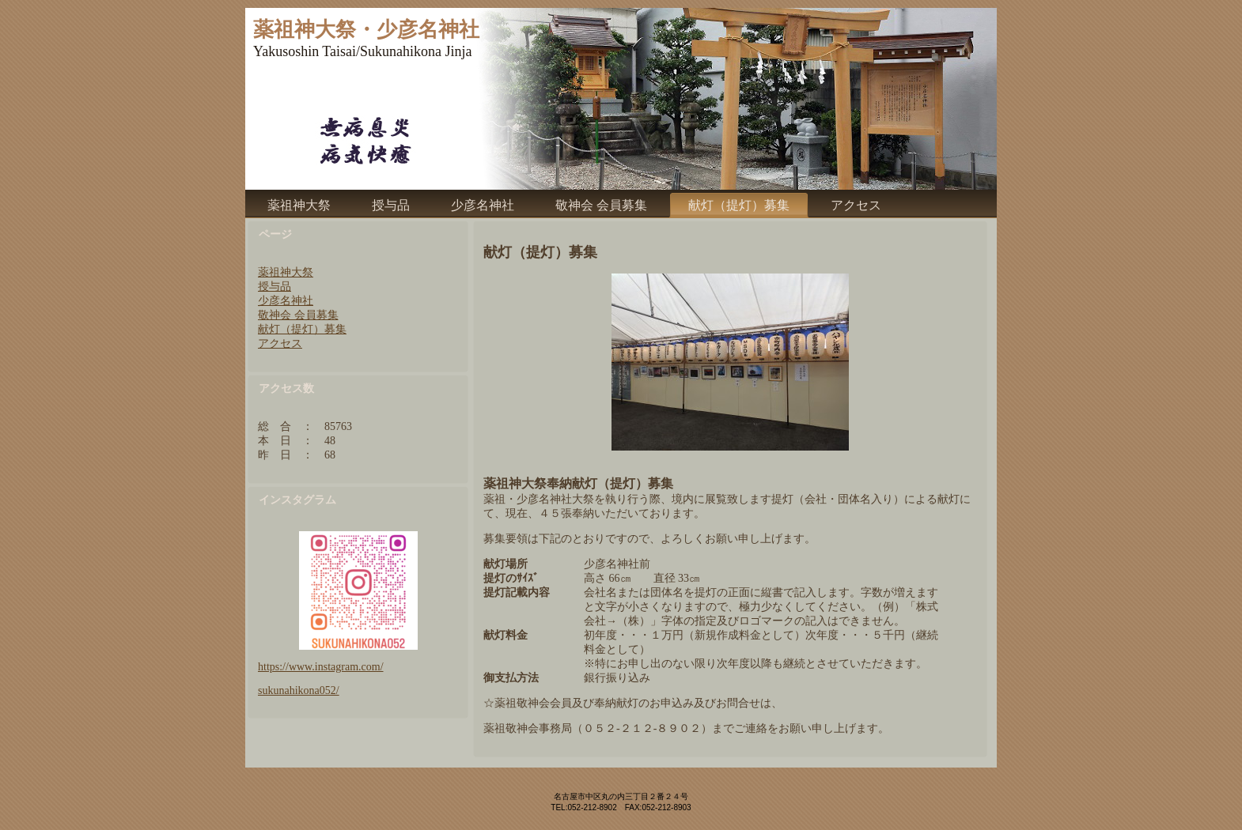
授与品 (274, 286)
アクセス (280, 343)
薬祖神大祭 (285, 272)
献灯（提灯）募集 (302, 329)
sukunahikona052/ (298, 690)
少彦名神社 (285, 301)
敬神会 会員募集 (298, 315)
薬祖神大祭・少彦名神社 (366, 29)
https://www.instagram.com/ (321, 667)
